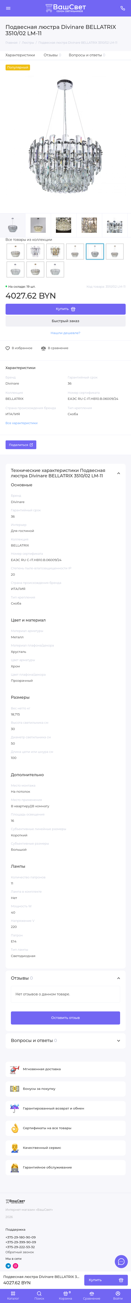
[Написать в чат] (121, 1261)
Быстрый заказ (65, 321)
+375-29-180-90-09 (21, 1237)
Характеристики (20, 55)
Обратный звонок (20, 1252)
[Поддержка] (123, 8)
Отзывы (52, 55)
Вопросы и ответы (87, 55)
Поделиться (21, 445)
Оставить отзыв (65, 1018)
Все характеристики (22, 423)
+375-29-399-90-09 (21, 1242)
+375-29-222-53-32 (20, 1247)
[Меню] (8, 8)
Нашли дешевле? (65, 333)
